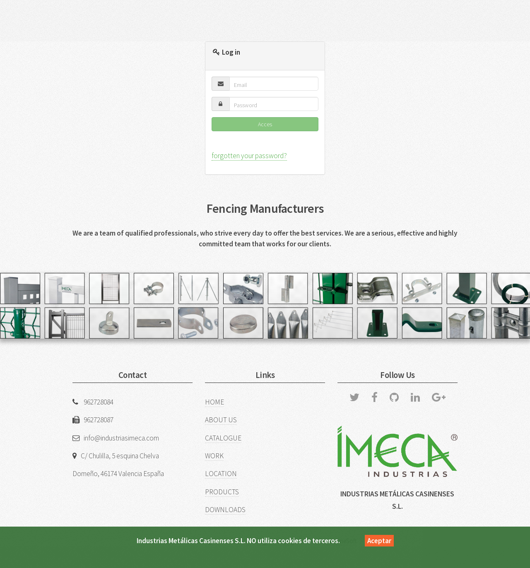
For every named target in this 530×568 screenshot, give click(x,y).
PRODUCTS (222, 491)
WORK (214, 455)
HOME (214, 402)
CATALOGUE (223, 438)
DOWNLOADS (225, 509)
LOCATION (221, 473)
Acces (265, 124)
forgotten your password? (249, 155)
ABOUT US (221, 419)
